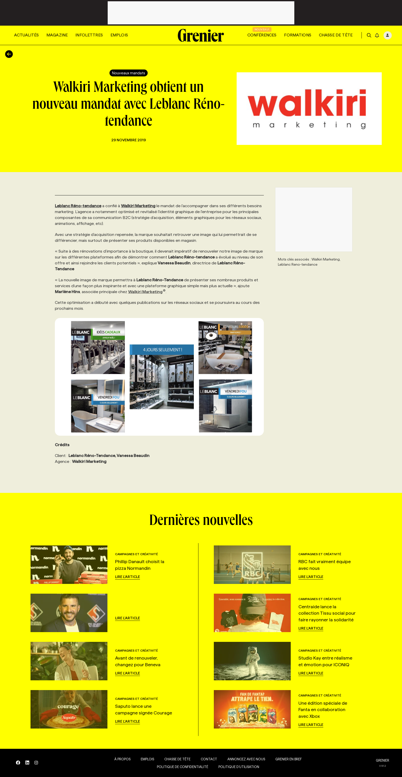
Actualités (26, 35)
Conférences (262, 35)
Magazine (57, 35)
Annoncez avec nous (244, 759)
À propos (120, 759)
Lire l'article (127, 577)
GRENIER (382, 760)
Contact (206, 759)
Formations (297, 35)
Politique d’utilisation (236, 767)
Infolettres (89, 35)
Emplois (119, 35)
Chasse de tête (336, 35)
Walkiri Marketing (147, 292)
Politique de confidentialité (180, 767)
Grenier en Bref (286, 759)
